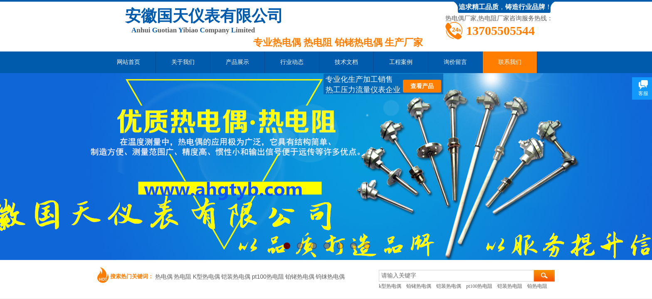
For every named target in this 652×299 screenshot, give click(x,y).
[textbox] (456, 276)
